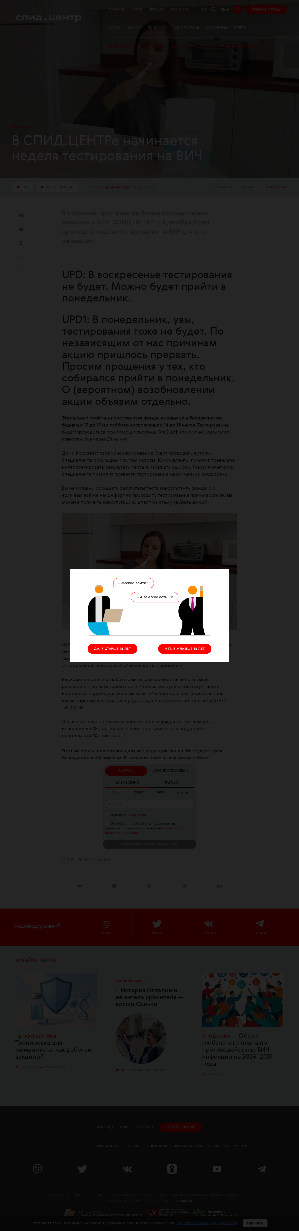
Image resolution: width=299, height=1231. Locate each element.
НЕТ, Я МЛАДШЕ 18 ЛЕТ (185, 649)
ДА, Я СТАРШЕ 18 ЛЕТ (112, 649)
